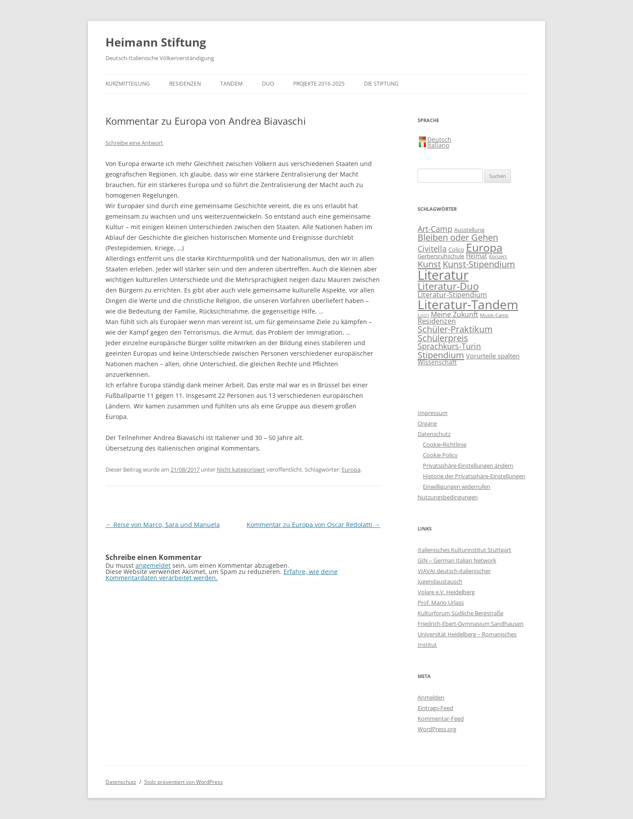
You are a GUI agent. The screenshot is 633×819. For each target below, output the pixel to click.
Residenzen (185, 83)
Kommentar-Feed (441, 718)
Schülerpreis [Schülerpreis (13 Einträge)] (443, 338)
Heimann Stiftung (156, 42)
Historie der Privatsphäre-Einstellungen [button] (474, 476)
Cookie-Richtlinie (444, 444)
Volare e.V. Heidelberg (446, 592)
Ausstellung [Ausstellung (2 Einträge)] (469, 230)
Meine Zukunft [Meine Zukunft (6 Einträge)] (454, 314)
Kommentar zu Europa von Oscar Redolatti (313, 524)
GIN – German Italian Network (457, 560)
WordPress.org (437, 729)
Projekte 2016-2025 (319, 83)
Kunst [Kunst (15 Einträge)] (429, 264)
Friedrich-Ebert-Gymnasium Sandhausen (471, 624)
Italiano (438, 145)
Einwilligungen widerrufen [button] (456, 487)
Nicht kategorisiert (241, 469)
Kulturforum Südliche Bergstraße (460, 613)
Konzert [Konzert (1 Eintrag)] (498, 256)
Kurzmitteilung (128, 83)
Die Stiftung (381, 83)
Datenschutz (434, 434)
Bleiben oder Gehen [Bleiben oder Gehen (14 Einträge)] (458, 237)
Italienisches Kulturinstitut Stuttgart (464, 550)
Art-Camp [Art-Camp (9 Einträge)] (435, 229)
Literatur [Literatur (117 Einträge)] (443, 275)
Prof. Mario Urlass (441, 602)
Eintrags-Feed (435, 708)
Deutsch (439, 139)
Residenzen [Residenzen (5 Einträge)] (437, 321)
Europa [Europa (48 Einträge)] (484, 247)
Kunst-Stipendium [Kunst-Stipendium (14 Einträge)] (479, 264)
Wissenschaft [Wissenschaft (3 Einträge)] (437, 362)
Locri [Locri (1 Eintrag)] (423, 315)
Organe (427, 423)
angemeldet (153, 565)
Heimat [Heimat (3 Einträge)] (476, 256)
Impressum (432, 413)
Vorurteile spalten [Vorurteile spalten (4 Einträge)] (493, 355)
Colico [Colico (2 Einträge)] (456, 249)
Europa (351, 469)
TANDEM (231, 83)
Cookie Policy (440, 455)
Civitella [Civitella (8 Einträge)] (432, 248)
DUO (268, 83)
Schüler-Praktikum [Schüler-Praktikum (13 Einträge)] (455, 329)
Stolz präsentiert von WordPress (183, 782)
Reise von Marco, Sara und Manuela (163, 524)
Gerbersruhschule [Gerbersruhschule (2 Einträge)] (441, 256)
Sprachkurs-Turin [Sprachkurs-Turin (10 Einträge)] (449, 345)
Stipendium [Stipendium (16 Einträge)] (441, 355)
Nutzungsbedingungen (448, 497)
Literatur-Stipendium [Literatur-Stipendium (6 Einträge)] (452, 294)
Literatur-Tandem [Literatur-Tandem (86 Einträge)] (468, 304)
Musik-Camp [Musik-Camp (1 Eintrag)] (494, 315)
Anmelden (431, 697)
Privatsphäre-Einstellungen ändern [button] (468, 465)
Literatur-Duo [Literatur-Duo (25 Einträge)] (448, 286)
